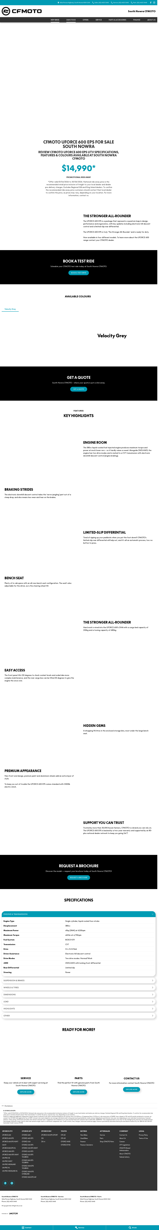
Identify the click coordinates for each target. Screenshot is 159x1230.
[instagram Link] (154, 2)
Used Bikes (84, 1138)
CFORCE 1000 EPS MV (29, 1177)
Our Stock (71, 20)
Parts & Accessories (117, 20)
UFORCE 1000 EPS (8, 1151)
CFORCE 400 (26, 1135)
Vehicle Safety (124, 1157)
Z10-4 (43, 1141)
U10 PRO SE (6, 1158)
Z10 (42, 1138)
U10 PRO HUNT (7, 1161)
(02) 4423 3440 (12, 1201)
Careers (122, 1141)
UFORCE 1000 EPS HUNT (10, 1155)
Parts (101, 1138)
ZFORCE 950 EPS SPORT (49, 1135)
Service (99, 20)
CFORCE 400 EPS (27, 1138)
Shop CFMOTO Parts (107, 1141)
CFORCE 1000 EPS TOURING (28, 1167)
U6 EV (4, 1145)
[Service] (79, 1227)
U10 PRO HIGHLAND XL (9, 1171)
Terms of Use (143, 1138)
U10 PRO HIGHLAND (9, 1164)
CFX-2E (63, 1135)
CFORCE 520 (26, 1141)
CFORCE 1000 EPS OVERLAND (28, 1173)
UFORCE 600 (6, 1135)
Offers (85, 20)
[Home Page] (22, 11)
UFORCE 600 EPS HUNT (10, 1141)
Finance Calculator (86, 1145)
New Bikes (55, 20)
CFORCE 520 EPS (27, 1145)
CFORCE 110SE (65, 1141)
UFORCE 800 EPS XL (9, 1148)
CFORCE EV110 (65, 1145)
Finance (136, 20)
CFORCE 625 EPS (27, 1151)
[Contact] (26, 1227)
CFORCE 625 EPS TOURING (27, 1156)
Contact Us (123, 1135)
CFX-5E (63, 1138)
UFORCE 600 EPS (8, 1138)
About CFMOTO (125, 1154)
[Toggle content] (79, 914)
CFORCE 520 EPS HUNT (30, 1148)
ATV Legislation (124, 1145)
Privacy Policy (143, 1135)
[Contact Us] (74, 2)
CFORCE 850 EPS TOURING (27, 1161)
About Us (151, 20)
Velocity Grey (10, 309)
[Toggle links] (10, 1213)
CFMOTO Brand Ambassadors (124, 1149)
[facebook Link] (150, 2)
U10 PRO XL (6, 1168)
